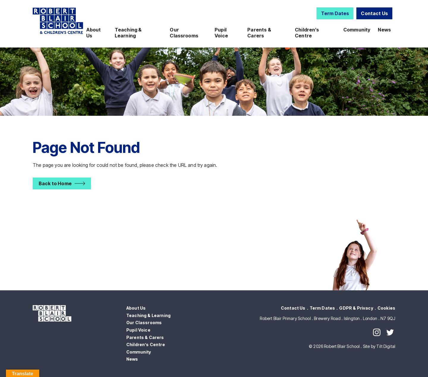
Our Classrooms (184, 33)
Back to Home (55, 183)
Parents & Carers (259, 33)
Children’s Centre (307, 33)
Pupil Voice (221, 33)
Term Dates (335, 13)
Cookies (386, 308)
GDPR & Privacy (356, 308)
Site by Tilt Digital (379, 346)
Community (356, 30)
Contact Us (374, 13)
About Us (93, 33)
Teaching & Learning (128, 33)
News (384, 30)
